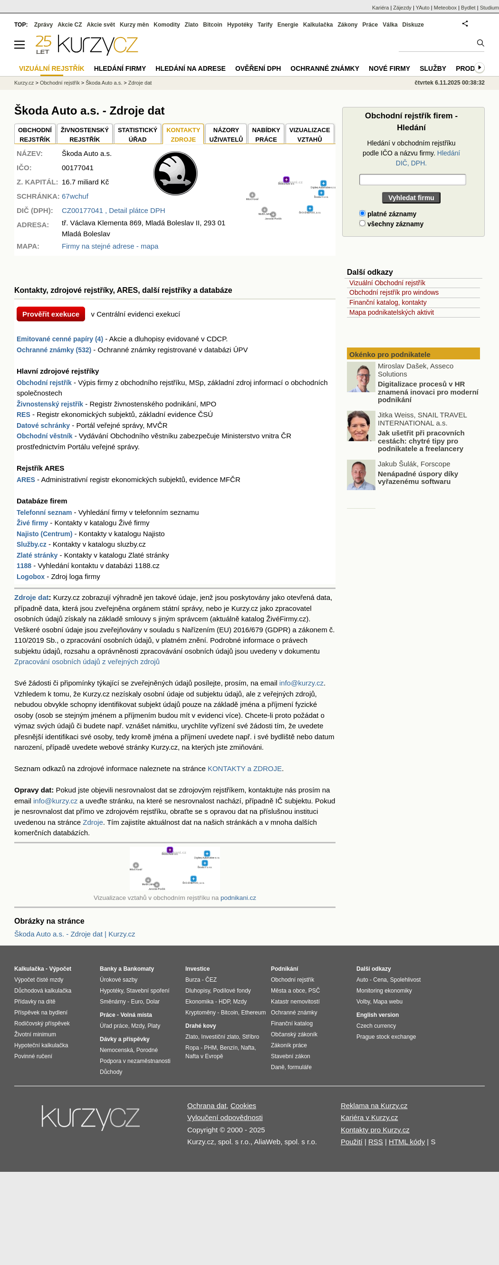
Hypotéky (240, 24)
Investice (197, 969)
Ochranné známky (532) (54, 350)
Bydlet (468, 7)
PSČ (314, 990)
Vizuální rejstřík (52, 68)
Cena (380, 979)
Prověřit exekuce (50, 314)
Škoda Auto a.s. (104, 83)
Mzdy (137, 1026)
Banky (108, 969)
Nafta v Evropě (204, 1056)
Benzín (229, 1047)
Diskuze (413, 24)
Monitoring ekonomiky (384, 990)
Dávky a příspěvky (125, 1039)
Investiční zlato (220, 1036)
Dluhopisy (197, 990)
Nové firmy (389, 68)
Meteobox (445, 7)
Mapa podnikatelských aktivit (391, 312)
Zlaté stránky (37, 555)
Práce (370, 24)
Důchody (111, 1072)
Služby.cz (32, 544)
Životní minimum (35, 1034)
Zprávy (43, 24)
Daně (278, 1067)
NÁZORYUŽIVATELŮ (226, 134)
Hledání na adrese (190, 68)
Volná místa (136, 1015)
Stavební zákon (290, 1056)
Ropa (192, 1047)
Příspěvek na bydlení (40, 1012)
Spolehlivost (405, 979)
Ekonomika (199, 1001)
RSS (375, 1142)
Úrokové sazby (118, 979)
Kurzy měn (134, 24)
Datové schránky (43, 425)
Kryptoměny (200, 1012)
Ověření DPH (258, 68)
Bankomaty (138, 969)
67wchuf (75, 196)
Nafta (248, 1047)
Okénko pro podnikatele (390, 354)
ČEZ (211, 979)
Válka (390, 24)
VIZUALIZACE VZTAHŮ (309, 134)
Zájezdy (402, 7)
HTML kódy (407, 1142)
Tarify (265, 24)
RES (23, 414)
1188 (24, 566)
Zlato (192, 24)
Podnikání (284, 969)
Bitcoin (212, 24)
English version (377, 1015)
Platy (154, 1026)
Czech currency (376, 1026)
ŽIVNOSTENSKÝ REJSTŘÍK (85, 134)
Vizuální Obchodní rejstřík (387, 283)
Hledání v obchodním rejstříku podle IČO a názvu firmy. (411, 153)
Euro (137, 1001)
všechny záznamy (391, 224)
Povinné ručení (33, 1056)
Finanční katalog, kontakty (388, 302)
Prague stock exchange (386, 1036)
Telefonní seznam (44, 512)
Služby (433, 68)
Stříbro (250, 1036)
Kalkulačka (318, 24)
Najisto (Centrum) (44, 534)
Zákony (347, 24)
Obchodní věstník (44, 436)
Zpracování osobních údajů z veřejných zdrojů (87, 661)
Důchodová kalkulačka (42, 990)
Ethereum (253, 1012)
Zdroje (93, 822)
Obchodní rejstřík (44, 382)
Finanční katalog (292, 1023)
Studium (489, 7)
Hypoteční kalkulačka (41, 1045)
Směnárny (113, 1001)
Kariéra (380, 7)
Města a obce (288, 990)
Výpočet (60, 969)
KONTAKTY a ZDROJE (245, 768)
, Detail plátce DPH (113, 210)
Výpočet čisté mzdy (38, 979)
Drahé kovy (200, 1026)
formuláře (300, 1067)
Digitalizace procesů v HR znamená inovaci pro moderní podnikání (428, 392)
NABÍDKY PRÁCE (266, 134)
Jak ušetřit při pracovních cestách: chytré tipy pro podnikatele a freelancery (421, 441)
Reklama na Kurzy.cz (374, 1105)
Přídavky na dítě (35, 1001)
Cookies (243, 1105)
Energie (288, 24)
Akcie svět (101, 24)
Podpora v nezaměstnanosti (135, 1061)
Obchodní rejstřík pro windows (394, 292)
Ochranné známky (324, 68)
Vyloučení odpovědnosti (225, 1117)
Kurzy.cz (24, 83)
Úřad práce (114, 1026)
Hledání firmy (120, 68)
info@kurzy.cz (301, 683)
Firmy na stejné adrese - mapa (110, 246)
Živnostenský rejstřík (50, 404)
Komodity (167, 24)
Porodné (147, 1050)
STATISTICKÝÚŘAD (137, 134)
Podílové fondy (231, 990)
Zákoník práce (289, 1045)
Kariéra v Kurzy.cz (369, 1117)
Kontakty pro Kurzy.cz (375, 1130)
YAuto (423, 7)
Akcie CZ (70, 24)
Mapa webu (388, 1001)
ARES (26, 479)
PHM (210, 1047)
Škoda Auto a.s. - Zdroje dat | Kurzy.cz (74, 934)
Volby (363, 1001)
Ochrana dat (207, 1105)
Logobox (31, 576)
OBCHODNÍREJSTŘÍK (35, 134)
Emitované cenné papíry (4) (60, 339)
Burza (192, 979)
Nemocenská (116, 1050)
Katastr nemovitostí (295, 1001)
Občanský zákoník (294, 1034)
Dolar (153, 1001)
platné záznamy (387, 214)
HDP (224, 1001)
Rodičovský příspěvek (42, 1023)
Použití (352, 1142)
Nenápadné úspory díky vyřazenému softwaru (418, 478)
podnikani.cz (238, 897)
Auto (362, 979)
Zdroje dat (31, 597)
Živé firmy (32, 523)
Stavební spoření (148, 990)
